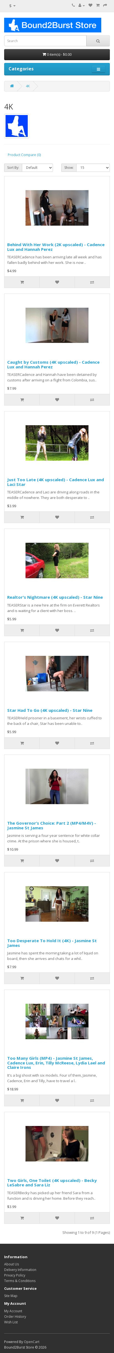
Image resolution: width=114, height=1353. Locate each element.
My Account (13, 1311)
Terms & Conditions (20, 1280)
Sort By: (13, 167)
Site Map (10, 1295)
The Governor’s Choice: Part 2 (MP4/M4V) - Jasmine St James (51, 825)
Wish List (11, 1322)
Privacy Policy (14, 1275)
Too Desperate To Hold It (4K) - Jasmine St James (52, 943)
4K (28, 86)
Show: (69, 167)
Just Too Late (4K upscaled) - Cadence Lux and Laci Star (55, 482)
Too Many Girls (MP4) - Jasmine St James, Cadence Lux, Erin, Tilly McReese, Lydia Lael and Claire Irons (56, 1062)
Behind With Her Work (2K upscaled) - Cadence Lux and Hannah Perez (56, 247)
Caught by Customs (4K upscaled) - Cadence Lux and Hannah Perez (53, 364)
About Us (11, 1264)
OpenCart (31, 1341)
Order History (15, 1316)
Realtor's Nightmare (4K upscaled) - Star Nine (55, 597)
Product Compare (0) (24, 154)
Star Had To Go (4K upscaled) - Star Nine (49, 710)
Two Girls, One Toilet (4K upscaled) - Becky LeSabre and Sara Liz (52, 1183)
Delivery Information (20, 1269)
